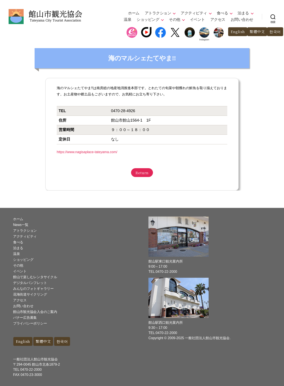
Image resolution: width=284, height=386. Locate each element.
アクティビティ (194, 13)
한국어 (275, 31)
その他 (174, 19)
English (238, 31)
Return (141, 172)
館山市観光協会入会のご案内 (35, 312)
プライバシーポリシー (30, 323)
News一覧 (20, 225)
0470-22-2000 (31, 369)
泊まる (243, 13)
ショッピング (148, 19)
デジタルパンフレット (30, 283)
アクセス (217, 19)
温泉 (127, 19)
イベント (197, 19)
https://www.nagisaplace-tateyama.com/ (87, 152)
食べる (222, 13)
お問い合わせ (242, 19)
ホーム (133, 13)
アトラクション (158, 13)
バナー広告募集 (25, 317)
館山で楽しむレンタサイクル (35, 277)
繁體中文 (257, 31)
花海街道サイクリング (30, 294)
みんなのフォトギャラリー (33, 288)
